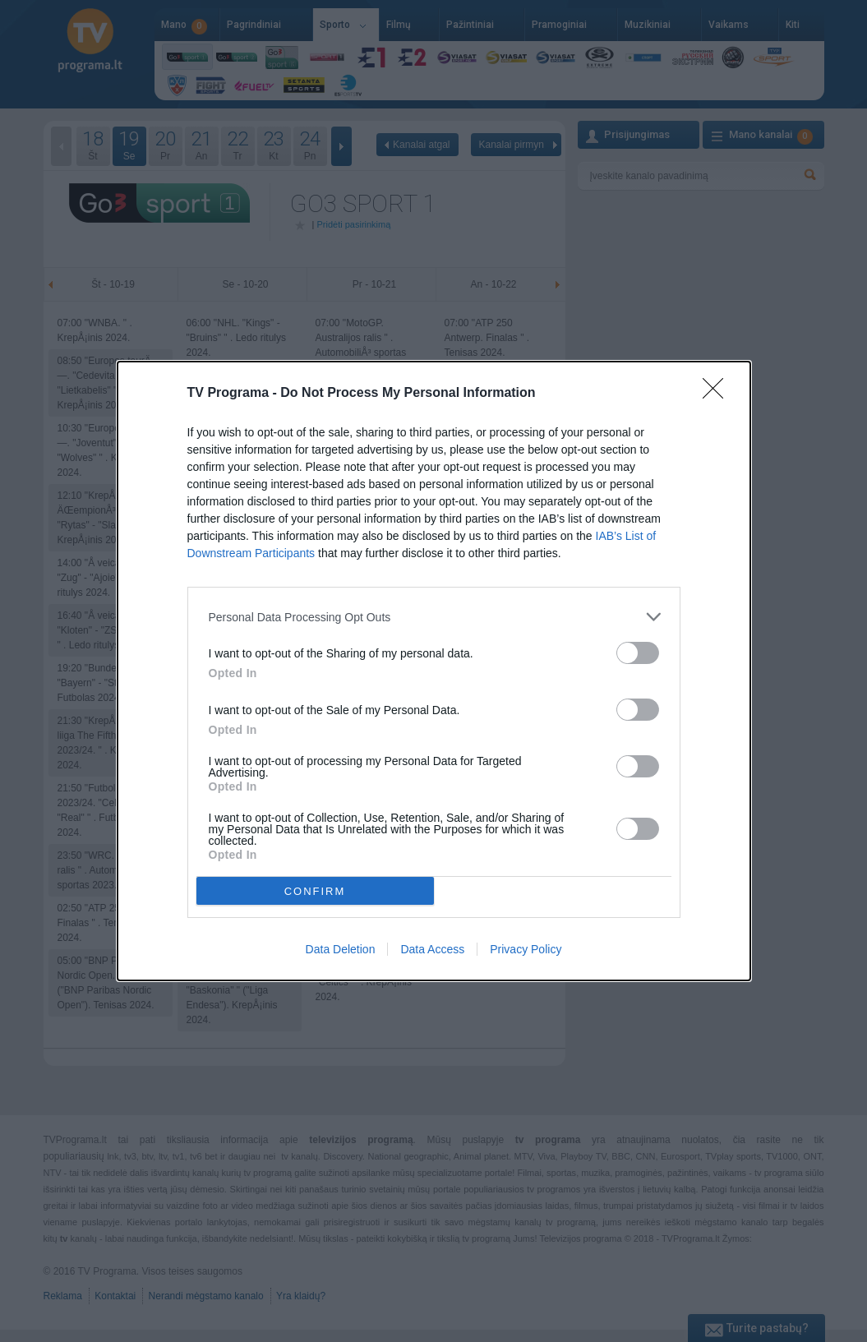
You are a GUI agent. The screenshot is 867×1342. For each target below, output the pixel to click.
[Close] (718, 393)
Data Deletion (341, 949)
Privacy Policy (525, 949)
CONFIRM (315, 890)
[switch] (637, 653)
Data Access (432, 949)
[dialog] (434, 671)
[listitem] (434, 616)
